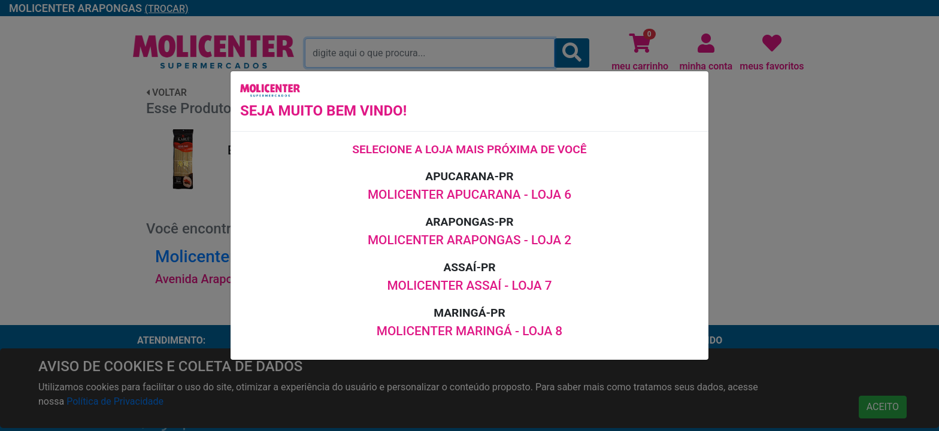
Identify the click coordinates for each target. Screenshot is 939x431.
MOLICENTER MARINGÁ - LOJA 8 (469, 331)
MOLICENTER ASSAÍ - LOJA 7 (469, 285)
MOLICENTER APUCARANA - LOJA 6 (469, 194)
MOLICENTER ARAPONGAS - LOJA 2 (469, 240)
